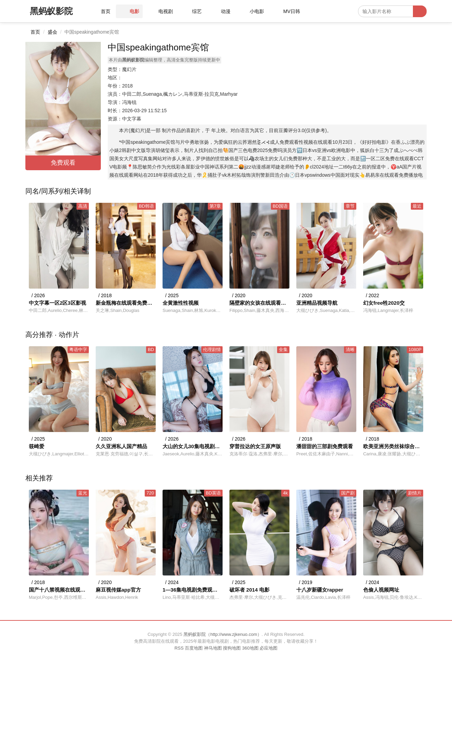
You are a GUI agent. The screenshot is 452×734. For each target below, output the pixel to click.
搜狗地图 (232, 648)
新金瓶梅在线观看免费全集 (126, 303)
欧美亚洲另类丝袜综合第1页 (393, 446)
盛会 (52, 32)
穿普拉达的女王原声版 (255, 446)
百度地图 (194, 648)
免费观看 (63, 162)
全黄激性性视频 (181, 303)
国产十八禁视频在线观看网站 (59, 590)
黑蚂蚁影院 (51, 11)
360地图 (250, 648)
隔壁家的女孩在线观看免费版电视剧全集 (259, 303)
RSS (179, 648)
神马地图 (213, 648)
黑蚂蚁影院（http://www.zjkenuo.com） (222, 634)
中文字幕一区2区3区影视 (57, 303)
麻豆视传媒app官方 (118, 590)
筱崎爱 (36, 446)
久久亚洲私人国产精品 (121, 446)
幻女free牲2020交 (384, 303)
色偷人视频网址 (381, 590)
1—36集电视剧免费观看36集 (193, 590)
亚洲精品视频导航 (316, 303)
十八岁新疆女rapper (319, 590)
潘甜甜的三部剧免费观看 (324, 446)
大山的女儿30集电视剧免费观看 (193, 446)
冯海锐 (129, 102)
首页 (35, 32)
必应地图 (268, 648)
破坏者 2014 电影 (249, 590)
